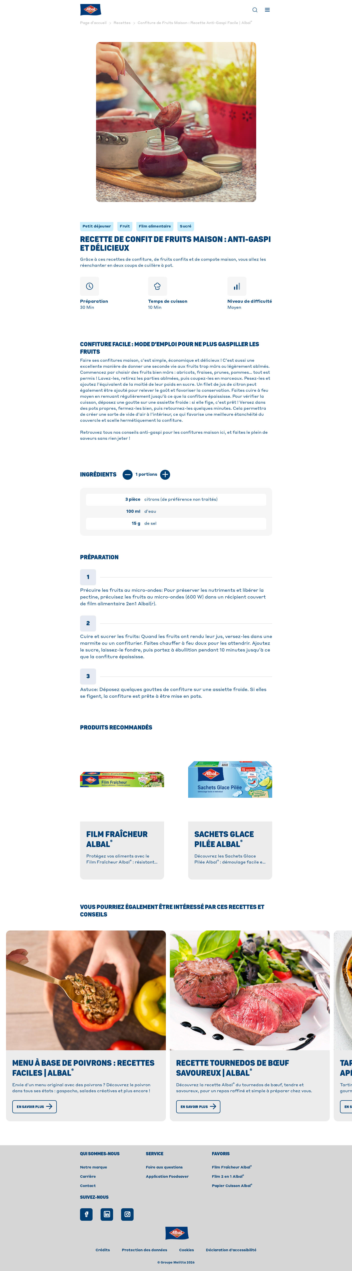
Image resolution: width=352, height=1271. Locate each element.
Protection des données (144, 1250)
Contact (88, 1186)
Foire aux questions (164, 1167)
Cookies (186, 1250)
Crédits (103, 1250)
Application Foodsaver (167, 1176)
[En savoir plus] (36, 1106)
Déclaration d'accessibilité (231, 1250)
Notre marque (93, 1167)
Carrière (88, 1176)
